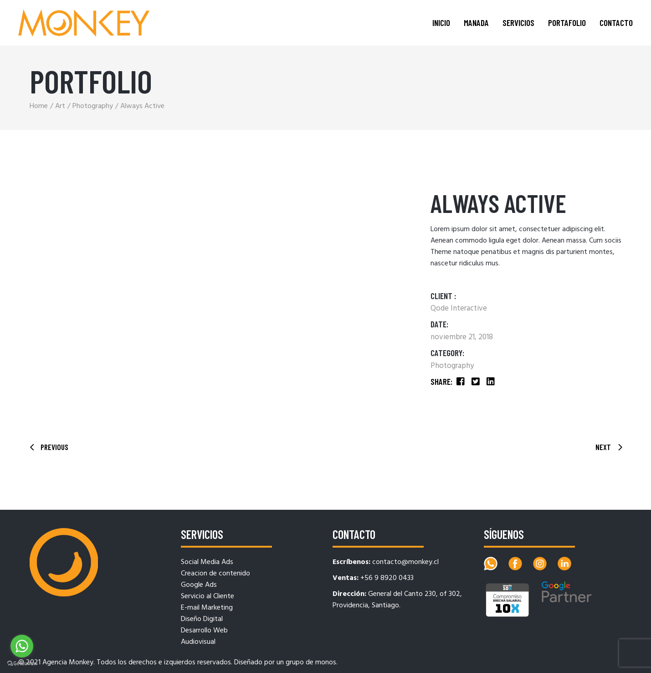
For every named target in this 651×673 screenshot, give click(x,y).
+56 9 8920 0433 (387, 578)
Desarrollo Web (204, 631)
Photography (452, 366)
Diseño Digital (202, 619)
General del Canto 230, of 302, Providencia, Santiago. (397, 599)
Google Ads (199, 585)
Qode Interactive (459, 308)
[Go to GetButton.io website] (21, 664)
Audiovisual (198, 642)
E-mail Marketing (207, 608)
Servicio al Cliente (207, 596)
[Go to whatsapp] (21, 646)
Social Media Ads (207, 562)
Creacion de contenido (215, 574)
